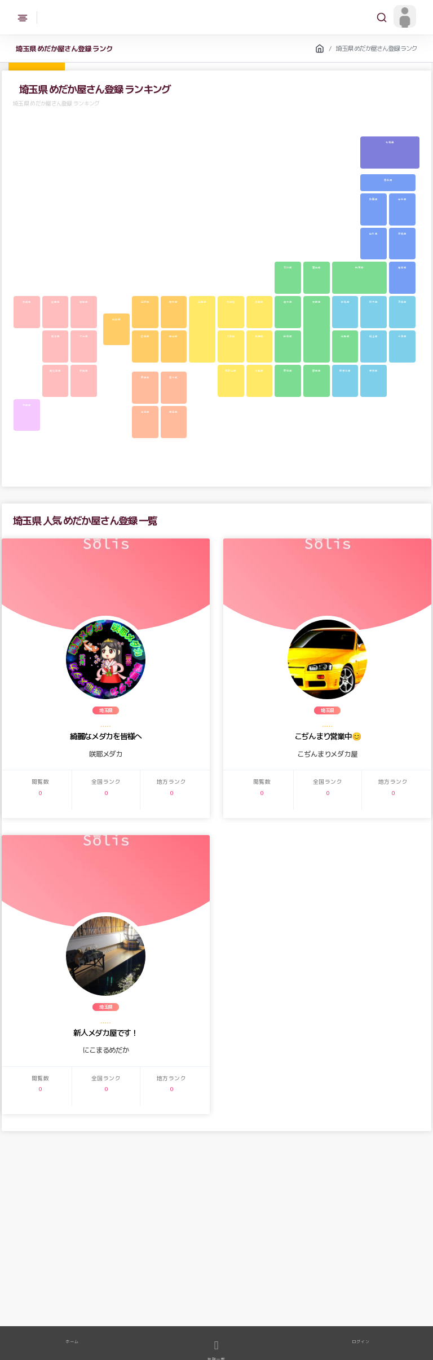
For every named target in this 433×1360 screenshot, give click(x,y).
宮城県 (402, 233)
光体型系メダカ (167, 1312)
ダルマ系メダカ (59, 1312)
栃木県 (373, 301)
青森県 (388, 180)
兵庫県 (202, 301)
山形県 (373, 233)
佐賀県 (55, 301)
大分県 (83, 336)
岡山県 (173, 336)
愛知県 (288, 370)
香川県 (173, 377)
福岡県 (83, 301)
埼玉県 (373, 336)
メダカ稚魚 (48, 1302)
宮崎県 (83, 370)
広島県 (145, 336)
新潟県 (359, 267)
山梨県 (345, 336)
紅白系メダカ (349, 1302)
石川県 (288, 267)
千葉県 (402, 336)
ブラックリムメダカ (385, 1302)
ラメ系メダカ (217, 1302)
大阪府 (231, 336)
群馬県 (345, 301)
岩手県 (402, 199)
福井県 (288, 301)
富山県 (316, 267)
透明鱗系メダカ (24, 1312)
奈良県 (259, 336)
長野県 (316, 301)
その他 (194, 1312)
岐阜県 (288, 336)
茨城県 (402, 301)
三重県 (259, 370)
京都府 (231, 301)
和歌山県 (230, 370)
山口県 (116, 319)
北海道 (390, 142)
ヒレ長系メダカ (132, 1312)
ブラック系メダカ (95, 1312)
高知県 (145, 411)
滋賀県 (259, 301)
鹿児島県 (55, 370)
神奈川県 (345, 370)
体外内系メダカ (285, 1302)
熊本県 (55, 336)
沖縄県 (27, 405)
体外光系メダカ (250, 1302)
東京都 (373, 370)
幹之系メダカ (151, 1302)
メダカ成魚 (21, 1302)
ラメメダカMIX (119, 1302)
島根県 (145, 301)
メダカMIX (88, 1302)
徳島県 (173, 411)
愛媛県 (145, 377)
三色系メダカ (318, 1302)
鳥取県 (173, 301)
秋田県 (373, 199)
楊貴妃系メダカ (184, 1302)
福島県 (402, 267)
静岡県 (316, 370)
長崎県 (27, 301)
